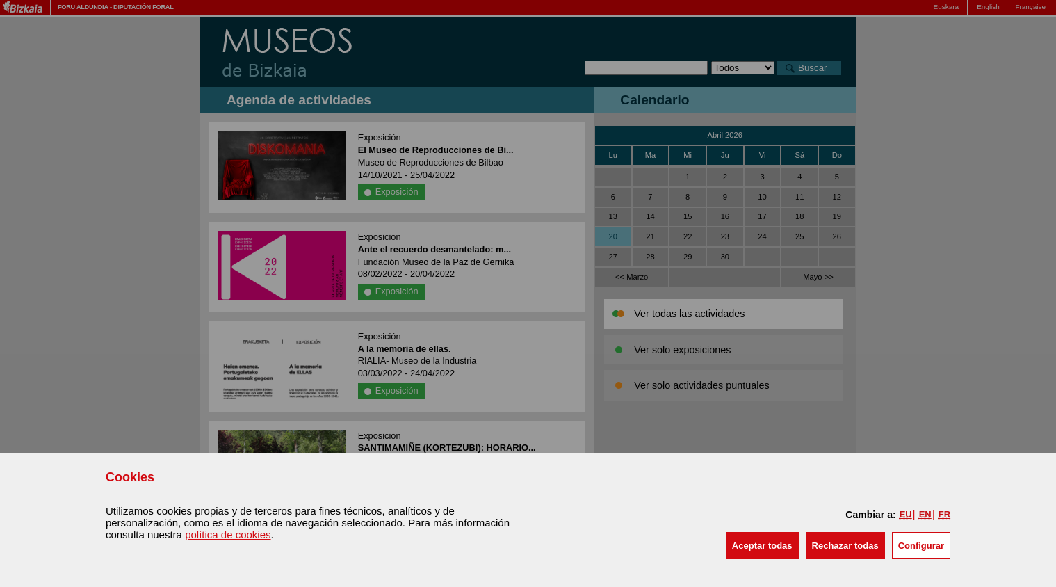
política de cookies (227, 534)
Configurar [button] (921, 545)
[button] (762, 545)
